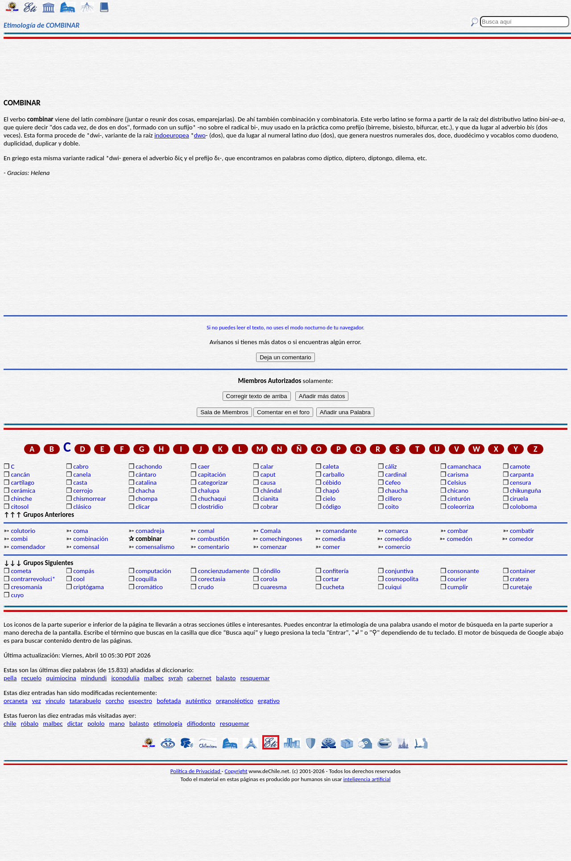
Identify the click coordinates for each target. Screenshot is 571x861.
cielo (329, 499)
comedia (333, 539)
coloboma (523, 507)
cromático (149, 587)
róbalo (29, 724)
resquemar (255, 678)
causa (268, 482)
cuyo (17, 595)
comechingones (281, 539)
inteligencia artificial (367, 779)
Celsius (456, 482)
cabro (80, 466)
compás (83, 571)
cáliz (391, 466)
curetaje (521, 587)
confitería (335, 571)
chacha (145, 491)
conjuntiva (399, 571)
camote (520, 466)
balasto (226, 678)
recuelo (31, 678)
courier (457, 579)
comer (331, 547)
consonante (463, 571)
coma (80, 531)
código (331, 507)
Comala (271, 531)
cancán (20, 474)
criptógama (88, 587)
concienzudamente (223, 571)
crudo (206, 587)
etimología (167, 724)
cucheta (333, 587)
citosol (20, 507)
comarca (396, 531)
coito (391, 507)
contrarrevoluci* (33, 579)
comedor (521, 539)
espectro (140, 701)
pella (10, 678)
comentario (213, 547)
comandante (339, 531)
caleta (331, 466)
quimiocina (61, 678)
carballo (333, 474)
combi (19, 539)
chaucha (396, 491)
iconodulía (125, 678)
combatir (522, 531)
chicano (457, 491)
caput (268, 474)
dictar (75, 724)
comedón (459, 539)
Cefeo (393, 482)
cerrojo (82, 491)
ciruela (519, 499)
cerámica (23, 491)
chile (10, 724)
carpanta (522, 474)
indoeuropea (171, 135)
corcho (115, 701)
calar (267, 466)
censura (520, 482)
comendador (28, 547)
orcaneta (16, 701)
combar (457, 531)
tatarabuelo (85, 701)
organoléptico (234, 701)
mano (117, 724)
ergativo (269, 701)
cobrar (269, 507)
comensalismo (155, 547)
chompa (146, 499)
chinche (21, 499)
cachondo (149, 466)
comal (206, 531)
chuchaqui (212, 499)
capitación (212, 474)
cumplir (457, 587)
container (523, 571)
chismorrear (89, 499)
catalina (146, 482)
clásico (82, 507)
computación (153, 571)
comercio (397, 547)
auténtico (198, 701)
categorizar (213, 482)
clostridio (210, 507)
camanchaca (464, 466)
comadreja (150, 531)
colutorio (23, 531)
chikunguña (525, 491)
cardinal (395, 474)
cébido (332, 482)
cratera (519, 579)
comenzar (274, 547)
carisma (457, 474)
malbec (154, 678)
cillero (393, 499)
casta (80, 482)
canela (82, 474)
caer (204, 466)
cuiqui (393, 587)
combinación (90, 539)
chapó (331, 491)
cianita (269, 499)
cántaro (146, 474)
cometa (21, 571)
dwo (200, 135)
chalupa (208, 491)
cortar (331, 579)
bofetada (169, 701)
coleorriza (460, 507)
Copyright (236, 771)
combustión (213, 539)
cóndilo (271, 571)
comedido (398, 539)
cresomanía (26, 587)
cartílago (22, 482)
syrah (175, 678)
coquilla (146, 579)
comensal (86, 547)
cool (78, 579)
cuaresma (274, 587)
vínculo (55, 701)
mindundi (94, 678)
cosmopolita (401, 579)
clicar (143, 507)
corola (269, 579)
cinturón (458, 499)
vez (36, 701)
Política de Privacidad (196, 771)
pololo (96, 724)
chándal (271, 491)
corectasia (212, 579)
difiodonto (201, 724)
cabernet (199, 678)
